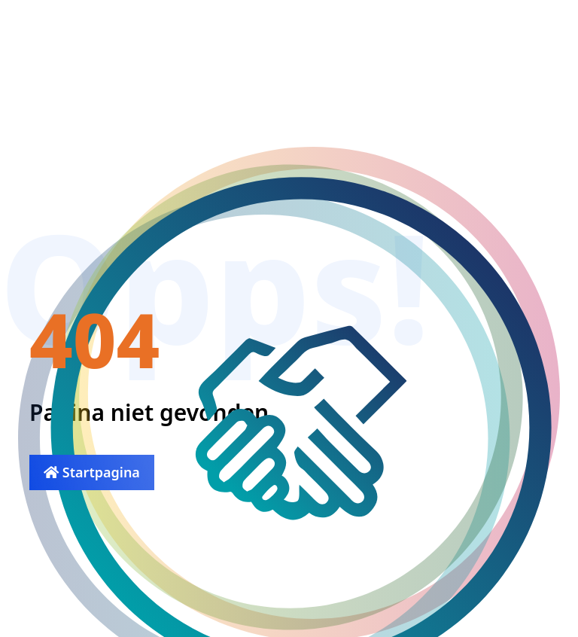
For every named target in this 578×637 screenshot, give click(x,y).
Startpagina (92, 472)
